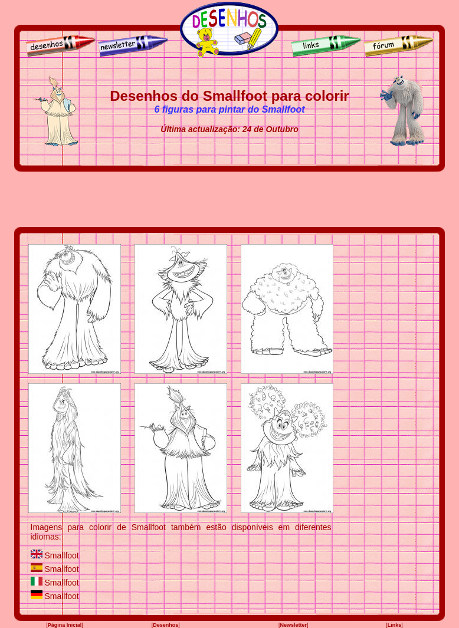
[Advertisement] (229, 199)
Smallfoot (61, 555)
